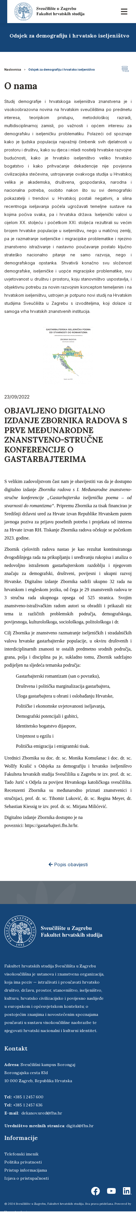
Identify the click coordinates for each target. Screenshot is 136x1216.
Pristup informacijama (25, 1170)
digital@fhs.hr (80, 1125)
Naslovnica (12, 69)
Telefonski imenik (21, 1154)
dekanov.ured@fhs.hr (41, 1113)
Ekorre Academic (16, 1212)
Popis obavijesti (68, 864)
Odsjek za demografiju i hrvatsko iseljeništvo (61, 69)
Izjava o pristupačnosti (26, 1178)
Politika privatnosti (23, 1162)
